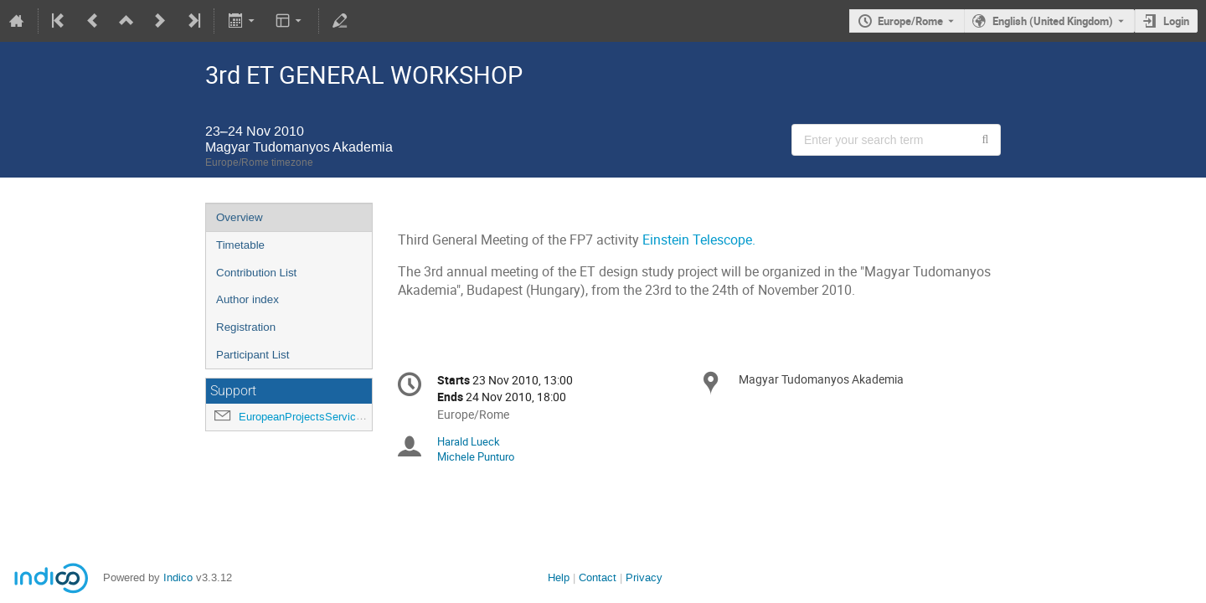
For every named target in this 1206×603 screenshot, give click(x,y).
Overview (239, 217)
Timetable (240, 245)
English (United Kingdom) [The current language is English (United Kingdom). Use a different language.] (1052, 20)
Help (559, 577)
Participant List (252, 354)
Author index (247, 299)
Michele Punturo (475, 456)
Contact (597, 577)
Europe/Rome (910, 20)
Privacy (644, 577)
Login (1176, 20)
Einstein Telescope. (698, 240)
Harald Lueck (468, 441)
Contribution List (256, 272)
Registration (246, 327)
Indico (178, 577)
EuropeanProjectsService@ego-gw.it (327, 417)
